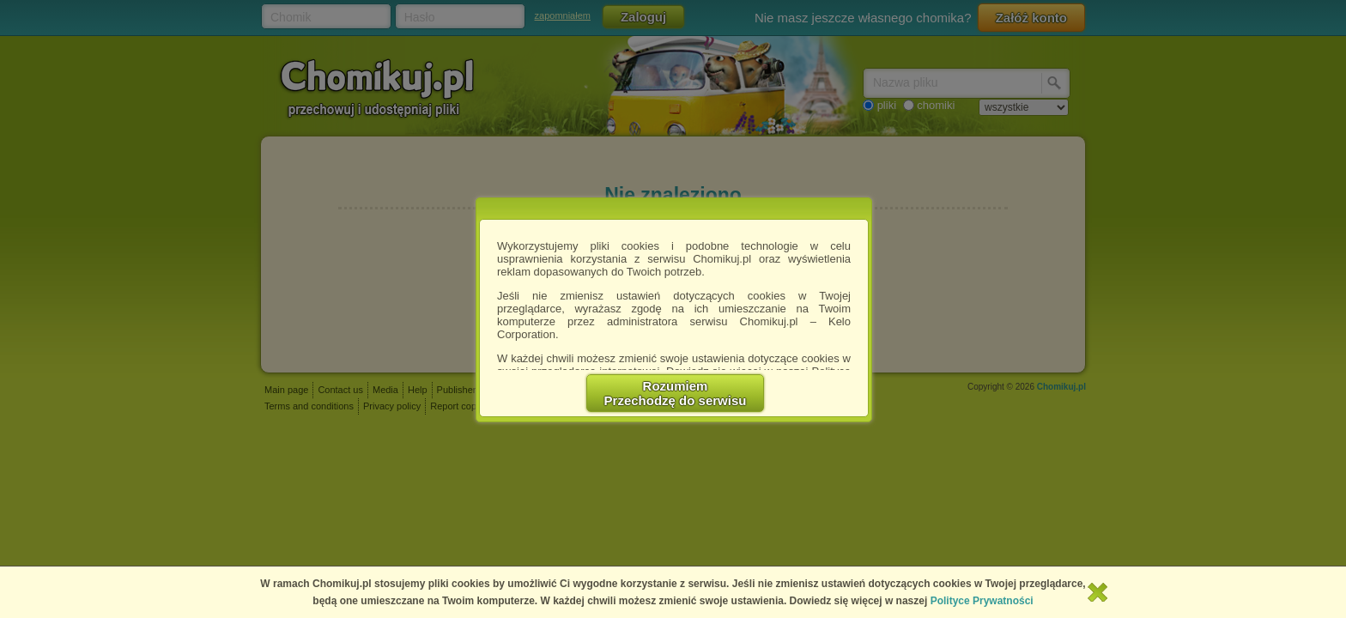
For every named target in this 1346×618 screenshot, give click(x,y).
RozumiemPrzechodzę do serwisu (675, 393)
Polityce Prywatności (982, 601)
